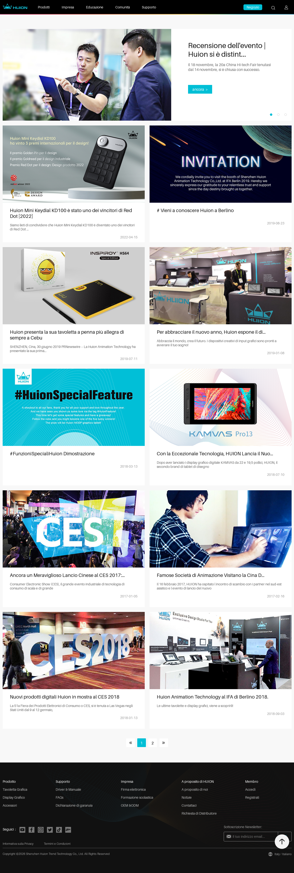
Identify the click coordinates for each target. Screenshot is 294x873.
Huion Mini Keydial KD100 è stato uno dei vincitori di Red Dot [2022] (71, 213)
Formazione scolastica (137, 797)
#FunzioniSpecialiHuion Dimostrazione (52, 454)
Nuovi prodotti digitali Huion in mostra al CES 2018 (64, 697)
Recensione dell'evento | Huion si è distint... (227, 49)
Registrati (252, 797)
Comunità (122, 7)
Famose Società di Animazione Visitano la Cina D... (210, 575)
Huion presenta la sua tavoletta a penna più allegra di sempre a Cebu (67, 335)
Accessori (10, 805)
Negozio (253, 7)
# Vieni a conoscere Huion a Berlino (195, 210)
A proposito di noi (195, 789)
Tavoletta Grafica (15, 789)
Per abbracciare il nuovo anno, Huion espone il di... (211, 332)
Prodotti (44, 7)
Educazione (94, 7)
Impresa (68, 7)
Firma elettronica (133, 789)
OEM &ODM (130, 805)
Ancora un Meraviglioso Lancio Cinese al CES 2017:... (67, 575)
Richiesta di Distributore (199, 813)
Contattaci (189, 805)
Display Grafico (14, 797)
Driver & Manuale (68, 789)
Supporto (149, 7)
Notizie (187, 797)
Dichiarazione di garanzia (74, 805)
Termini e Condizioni (57, 843)
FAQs (59, 797)
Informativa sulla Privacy (18, 843)
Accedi (250, 789)
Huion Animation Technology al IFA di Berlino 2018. (212, 697)
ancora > (200, 89)
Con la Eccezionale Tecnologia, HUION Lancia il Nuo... (215, 454)
